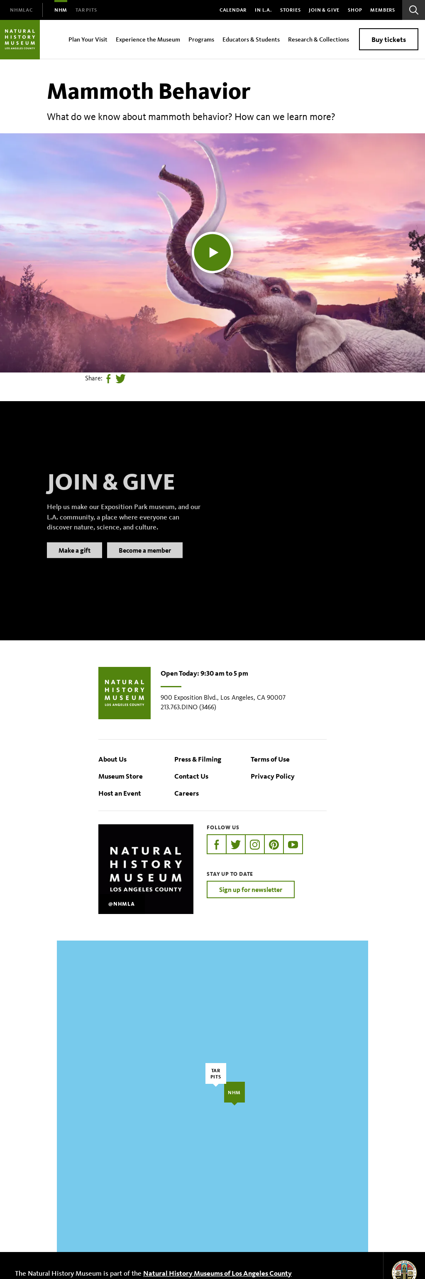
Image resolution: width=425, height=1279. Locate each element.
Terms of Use (270, 759)
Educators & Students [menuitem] (251, 39)
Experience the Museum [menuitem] (148, 39)
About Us (112, 759)
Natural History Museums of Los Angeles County (217, 1273)
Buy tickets (388, 39)
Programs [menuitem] (201, 39)
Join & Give (324, 10)
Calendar (233, 10)
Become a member (145, 560)
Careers (186, 793)
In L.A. (263, 10)
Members (382, 10)
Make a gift (74, 560)
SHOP (355, 10)
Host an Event (119, 793)
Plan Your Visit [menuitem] (87, 39)
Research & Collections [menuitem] (318, 39)
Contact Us (191, 776)
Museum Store (120, 776)
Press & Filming (197, 759)
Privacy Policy (273, 776)
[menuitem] (21, 10)
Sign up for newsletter (250, 889)
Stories (290, 10)
